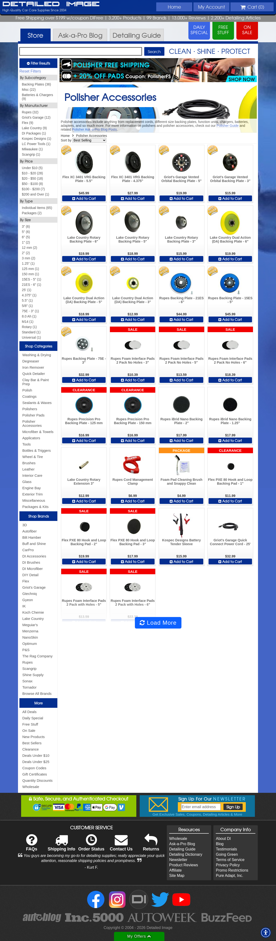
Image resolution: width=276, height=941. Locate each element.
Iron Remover (33, 367)
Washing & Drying (36, 355)
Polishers (29, 409)
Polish (27, 390)
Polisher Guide (227, 126)
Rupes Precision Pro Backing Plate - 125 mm (83, 421)
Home (174, 6)
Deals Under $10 (35, 755)
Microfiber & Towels (38, 432)
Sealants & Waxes (37, 403)
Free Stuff (30, 724)
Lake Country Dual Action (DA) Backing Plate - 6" (230, 239)
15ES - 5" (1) (31, 279)
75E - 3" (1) (30, 311)
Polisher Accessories (32, 423)
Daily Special (32, 718)
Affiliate (175, 870)
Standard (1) (31, 332)
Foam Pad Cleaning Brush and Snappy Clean (181, 481)
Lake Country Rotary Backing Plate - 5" (132, 239)
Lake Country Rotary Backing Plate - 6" (84, 239)
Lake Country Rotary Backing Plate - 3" (181, 239)
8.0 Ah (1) (29, 316)
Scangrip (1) (31, 154)
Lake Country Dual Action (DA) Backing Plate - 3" (132, 300)
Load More (158, 622)
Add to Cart (84, 198)
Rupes (27, 662)
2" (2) (26, 253)
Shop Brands (38, 516)
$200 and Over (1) (35, 194)
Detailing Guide (182, 849)
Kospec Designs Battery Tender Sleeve (181, 542)
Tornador (29, 687)
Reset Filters (30, 71)
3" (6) (26, 226)
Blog (219, 844)
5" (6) (26, 232)
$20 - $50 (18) (32, 178)
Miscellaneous (33, 500)
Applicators (31, 438)
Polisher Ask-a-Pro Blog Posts (94, 129)
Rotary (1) (29, 327)
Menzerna (30, 631)
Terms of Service (230, 860)
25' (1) (26, 290)
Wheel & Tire (32, 457)
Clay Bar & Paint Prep (35, 382)
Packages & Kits (35, 507)
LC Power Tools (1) (36, 144)
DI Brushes (31, 562)
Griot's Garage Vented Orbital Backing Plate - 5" (181, 179)
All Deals (29, 712)
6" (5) (26, 237)
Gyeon (27, 600)
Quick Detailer (33, 374)
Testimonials (226, 849)
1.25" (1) (28, 263)
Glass (26, 482)
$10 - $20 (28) (32, 173)
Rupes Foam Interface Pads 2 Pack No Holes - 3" (133, 360)
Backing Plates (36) (36, 84)
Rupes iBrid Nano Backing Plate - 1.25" (230, 421)
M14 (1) (27, 322)
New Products (33, 737)
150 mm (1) (30, 274)
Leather (28, 469)
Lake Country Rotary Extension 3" (84, 481)
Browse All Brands (37, 693)
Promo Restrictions (232, 870)
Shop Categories (38, 346)
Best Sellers (32, 743)
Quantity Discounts (37, 780)
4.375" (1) (29, 295)
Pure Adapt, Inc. (229, 876)
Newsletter (178, 860)
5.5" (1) (27, 300)
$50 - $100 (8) (32, 184)
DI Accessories (34, 556)
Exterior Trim (32, 494)
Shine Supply (32, 675)
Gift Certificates (34, 774)
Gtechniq (29, 594)
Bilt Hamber (31, 537)
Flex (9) (27, 123)
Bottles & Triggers (36, 450)
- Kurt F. (91, 867)
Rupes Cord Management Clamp (132, 481)
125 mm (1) (30, 269)
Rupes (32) (30, 112)
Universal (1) (31, 337)
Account (211, 6)
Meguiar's (30, 625)
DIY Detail (30, 575)
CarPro (28, 550)
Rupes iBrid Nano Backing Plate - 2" (181, 421)
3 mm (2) (28, 258)
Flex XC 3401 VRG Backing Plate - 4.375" (132, 179)
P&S (26, 650)
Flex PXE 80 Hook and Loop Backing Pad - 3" (132, 542)
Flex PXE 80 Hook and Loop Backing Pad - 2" (84, 542)
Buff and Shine (34, 544)
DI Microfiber (32, 569)
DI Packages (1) (34, 133)
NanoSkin (30, 637)
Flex (25, 581)
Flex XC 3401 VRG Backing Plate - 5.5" (83, 179)
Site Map (176, 876)
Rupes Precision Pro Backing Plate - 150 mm (132, 421)
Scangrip (29, 668)
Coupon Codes (34, 768)
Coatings (29, 396)
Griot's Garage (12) (36, 117)
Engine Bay (31, 488)
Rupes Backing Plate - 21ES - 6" (181, 300)
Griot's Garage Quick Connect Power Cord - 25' (230, 542)
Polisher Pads (33, 415)
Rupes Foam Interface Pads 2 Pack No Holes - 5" (181, 360)
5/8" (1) (27, 306)
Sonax (27, 681)
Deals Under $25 (35, 762)
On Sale (28, 730)
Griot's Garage (34, 587)
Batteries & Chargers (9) (37, 97)
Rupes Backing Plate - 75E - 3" (84, 360)
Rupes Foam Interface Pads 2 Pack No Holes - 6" (230, 360)
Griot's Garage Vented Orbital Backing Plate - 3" (230, 179)
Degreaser (30, 361)
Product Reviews (183, 865)
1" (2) (26, 242)
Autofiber (29, 531)
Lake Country (33, 619)
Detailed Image (51, 4)
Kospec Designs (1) (36, 139)
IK (24, 606)
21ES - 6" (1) (31, 285)
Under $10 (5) (32, 168)
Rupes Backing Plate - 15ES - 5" (230, 300)
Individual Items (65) (37, 208)
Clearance (30, 749)
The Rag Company (37, 656)
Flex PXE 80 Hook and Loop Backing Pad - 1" (230, 481)
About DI (223, 839)
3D (24, 525)
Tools (26, 444)
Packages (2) (32, 213)
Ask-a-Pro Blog (182, 844)
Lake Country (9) (34, 128)
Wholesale (30, 787)
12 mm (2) (29, 248)
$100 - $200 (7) (33, 189)
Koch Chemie (33, 612)
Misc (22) (29, 90)
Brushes (29, 463)
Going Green (227, 854)
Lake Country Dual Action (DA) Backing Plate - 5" (83, 300)
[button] (265, 932)
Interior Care (32, 475)
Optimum (29, 644)
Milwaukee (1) (32, 149)
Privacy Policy (228, 865)
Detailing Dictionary (185, 854)
